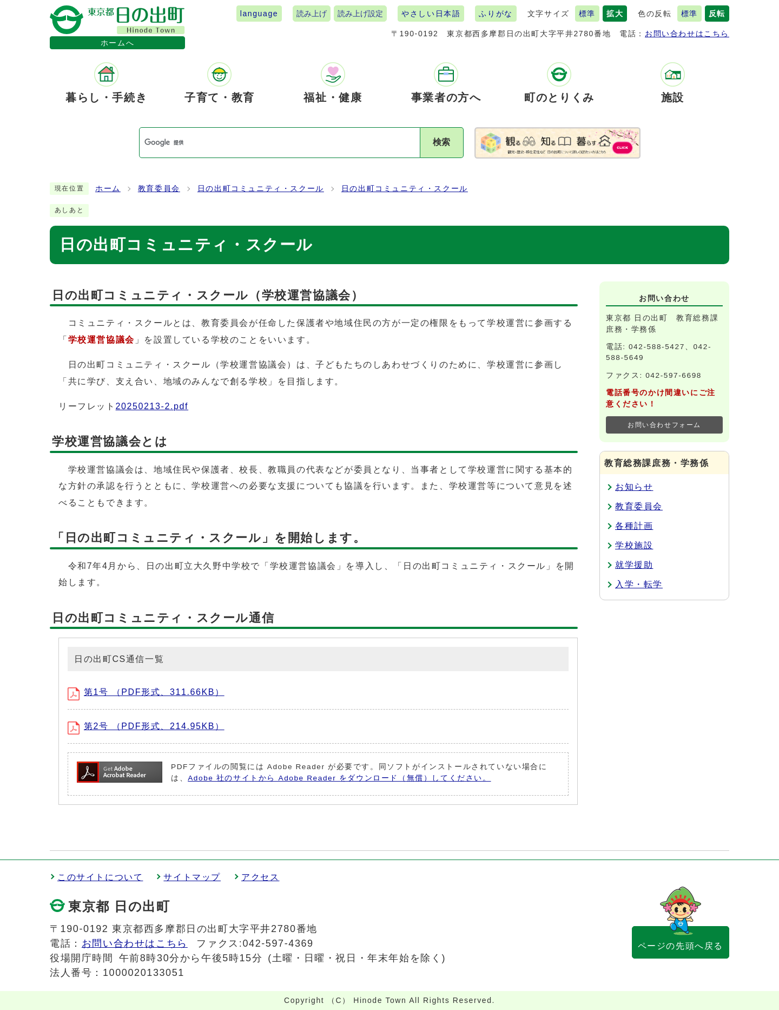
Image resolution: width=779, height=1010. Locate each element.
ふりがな (495, 13)
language (259, 13)
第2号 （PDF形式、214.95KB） (146, 726)
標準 (587, 13)
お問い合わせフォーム (664, 425)
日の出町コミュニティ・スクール (260, 189)
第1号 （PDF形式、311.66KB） (146, 692)
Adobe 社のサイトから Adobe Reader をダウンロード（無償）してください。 (339, 778)
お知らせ (634, 486)
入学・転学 (639, 584)
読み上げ (311, 13)
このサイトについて (100, 877)
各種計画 (634, 525)
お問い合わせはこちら (687, 33)
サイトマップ (192, 877)
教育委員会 (159, 189)
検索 (441, 142)
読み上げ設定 (360, 13)
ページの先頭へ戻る (680, 945)
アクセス (260, 877)
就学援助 (634, 564)
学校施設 (634, 545)
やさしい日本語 (430, 13)
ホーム (108, 189)
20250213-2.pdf (152, 406)
